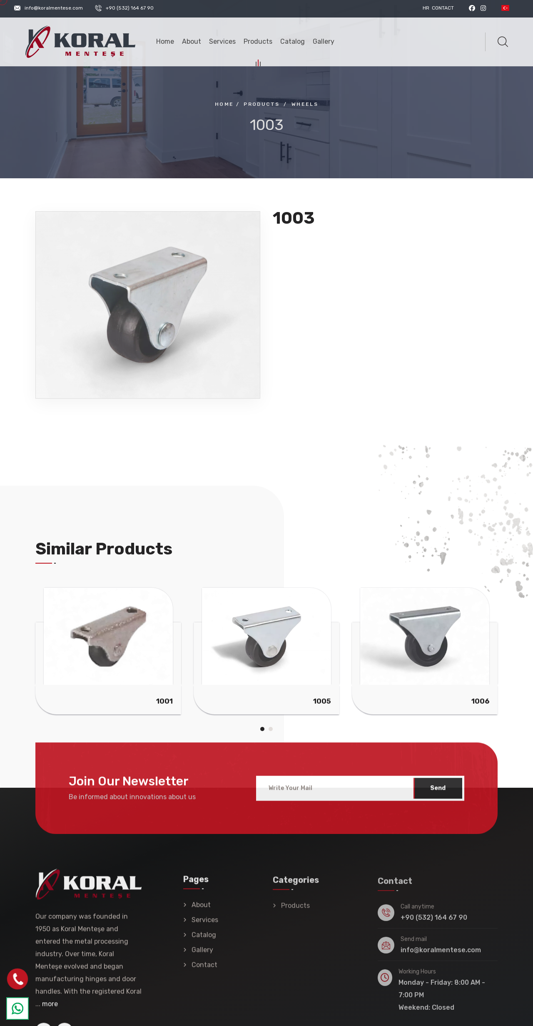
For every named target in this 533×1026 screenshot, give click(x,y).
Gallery (323, 41)
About (191, 41)
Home (165, 41)
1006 (480, 701)
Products (258, 42)
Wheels (304, 104)
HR (426, 8)
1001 (164, 701)
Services (222, 41)
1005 (322, 701)
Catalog (292, 41)
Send (438, 794)
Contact (443, 8)
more (50, 1010)
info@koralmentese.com (54, 8)
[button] (262, 729)
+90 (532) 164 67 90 (130, 8)
